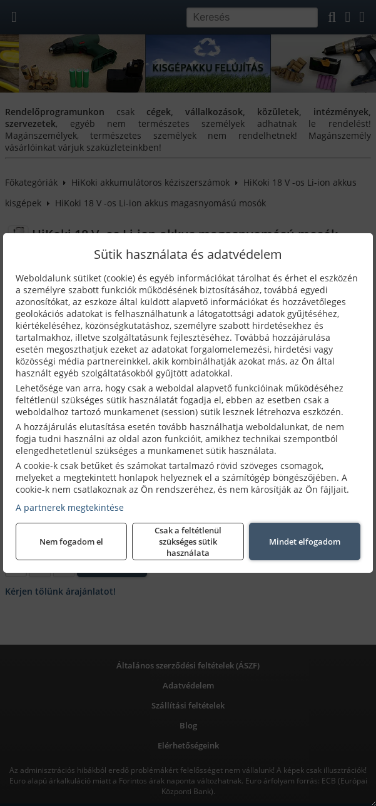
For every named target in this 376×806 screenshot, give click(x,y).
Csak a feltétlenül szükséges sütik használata (188, 541)
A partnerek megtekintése (70, 507)
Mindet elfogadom (304, 541)
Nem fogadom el (71, 541)
